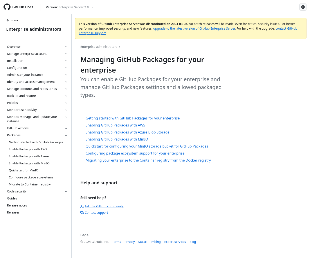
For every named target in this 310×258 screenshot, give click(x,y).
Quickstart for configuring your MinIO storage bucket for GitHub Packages (147, 146)
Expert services (175, 242)
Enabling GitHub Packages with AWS (115, 125)
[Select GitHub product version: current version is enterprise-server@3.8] (69, 7)
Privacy (129, 242)
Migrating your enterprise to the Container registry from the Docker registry (148, 160)
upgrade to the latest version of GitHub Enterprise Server (194, 28)
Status (142, 242)
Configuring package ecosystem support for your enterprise (135, 153)
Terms (116, 242)
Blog (192, 242)
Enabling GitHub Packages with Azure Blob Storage (127, 132)
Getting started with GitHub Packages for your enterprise (133, 118)
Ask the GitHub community (102, 206)
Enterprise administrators (33, 29)
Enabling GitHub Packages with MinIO (117, 139)
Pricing (156, 242)
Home (12, 20)
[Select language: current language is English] (302, 7)
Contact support (94, 212)
